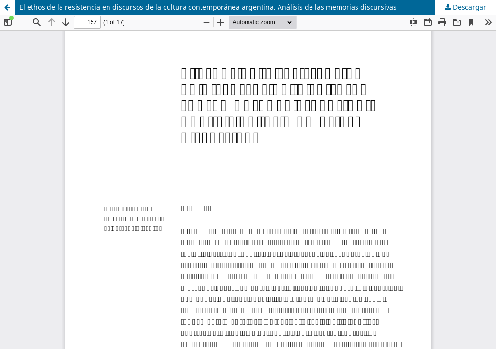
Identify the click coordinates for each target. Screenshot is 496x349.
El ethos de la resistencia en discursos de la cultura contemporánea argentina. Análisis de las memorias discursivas (208, 7)
